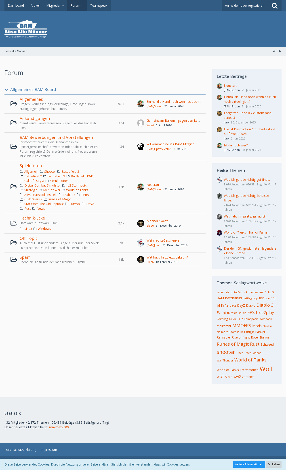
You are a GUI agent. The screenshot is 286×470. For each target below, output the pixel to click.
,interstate (223, 292)
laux (226, 122)
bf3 (273, 298)
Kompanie (266, 319)
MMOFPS (241, 325)
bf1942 (222, 305)
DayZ (90, 204)
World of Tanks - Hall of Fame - (246, 232)
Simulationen (59, 181)
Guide (233, 319)
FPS (251, 312)
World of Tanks (77, 190)
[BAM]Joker (154, 245)
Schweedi (267, 344)
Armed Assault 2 (256, 292)
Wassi (150, 125)
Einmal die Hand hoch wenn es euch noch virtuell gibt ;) (186, 101)
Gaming (222, 319)
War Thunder (225, 360)
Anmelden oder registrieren (244, 5)
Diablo (250, 305)
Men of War (51, 190)
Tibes (239, 353)
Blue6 (150, 226)
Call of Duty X (34, 181)
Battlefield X (56, 176)
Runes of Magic (59, 199)
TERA (85, 195)
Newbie (267, 326)
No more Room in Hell (231, 332)
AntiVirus (239, 292)
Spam (25, 257)
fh (228, 313)
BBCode (264, 298)
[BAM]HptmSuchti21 (159, 149)
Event (221, 312)
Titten (247, 353)
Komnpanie (251, 319)
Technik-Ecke (32, 218)
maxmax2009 (59, 427)
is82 (240, 319)
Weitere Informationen (249, 464)
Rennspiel (224, 337)
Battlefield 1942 (82, 176)
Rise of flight (241, 337)
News (41, 208)
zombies (248, 377)
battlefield (233, 298)
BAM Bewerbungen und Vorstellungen (56, 137)
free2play (265, 312)
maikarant (224, 326)
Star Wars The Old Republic (44, 204)
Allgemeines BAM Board (33, 89)
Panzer (260, 332)
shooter (226, 351)
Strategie (30, 190)
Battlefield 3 (70, 171)
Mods (257, 325)
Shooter (50, 171)
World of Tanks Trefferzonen (238, 370)
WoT (266, 368)
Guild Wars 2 (33, 199)
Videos (256, 353)
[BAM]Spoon (154, 106)
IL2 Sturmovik (76, 185)
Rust (27, 208)
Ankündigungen (35, 118)
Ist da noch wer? (236, 145)
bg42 (232, 306)
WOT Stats (224, 377)
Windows (44, 228)
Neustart (153, 185)
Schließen (274, 464)
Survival (74, 204)
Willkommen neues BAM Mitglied (170, 144)
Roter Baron (260, 337)
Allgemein (31, 171)
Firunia (242, 313)
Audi (271, 292)
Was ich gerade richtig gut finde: (247, 179)
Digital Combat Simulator (42, 185)
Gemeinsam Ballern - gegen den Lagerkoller (178, 120)
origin (250, 332)
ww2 (237, 376)
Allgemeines (31, 99)
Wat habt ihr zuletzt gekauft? (167, 257)
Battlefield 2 (33, 176)
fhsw (234, 313)
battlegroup (250, 298)
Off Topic (29, 238)
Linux (28, 228)
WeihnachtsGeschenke (163, 240)
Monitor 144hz (157, 221)
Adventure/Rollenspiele (40, 195)
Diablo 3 (69, 195)
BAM (220, 298)
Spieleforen (31, 165)
